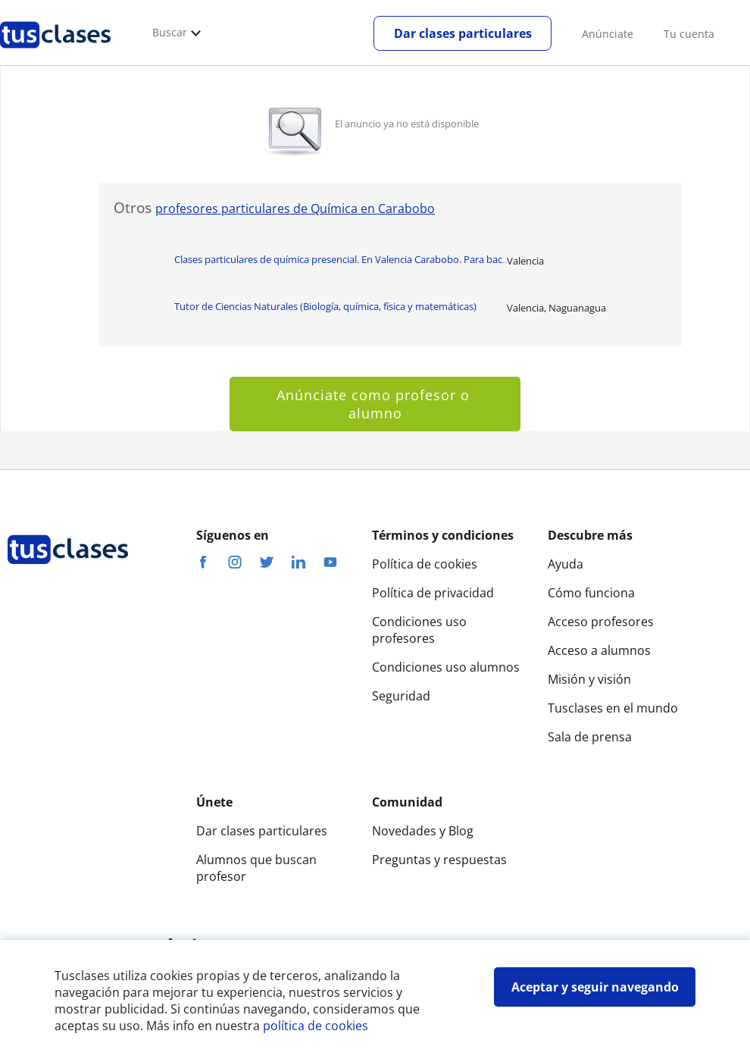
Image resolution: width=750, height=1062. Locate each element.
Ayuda (565, 564)
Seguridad (401, 696)
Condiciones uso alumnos (446, 667)
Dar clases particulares (463, 33)
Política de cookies (424, 564)
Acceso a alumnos (599, 650)
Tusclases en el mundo (613, 708)
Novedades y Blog (422, 830)
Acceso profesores (601, 621)
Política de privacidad (433, 592)
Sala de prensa (590, 736)
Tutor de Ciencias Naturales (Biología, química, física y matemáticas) (325, 306)
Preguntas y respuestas (439, 859)
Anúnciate (607, 34)
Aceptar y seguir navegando (595, 987)
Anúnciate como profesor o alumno (375, 404)
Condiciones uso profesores (419, 630)
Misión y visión (589, 679)
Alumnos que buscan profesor (256, 868)
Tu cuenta (689, 34)
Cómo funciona (591, 592)
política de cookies (315, 1025)
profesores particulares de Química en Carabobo (295, 208)
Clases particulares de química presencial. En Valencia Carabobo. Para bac (340, 259)
